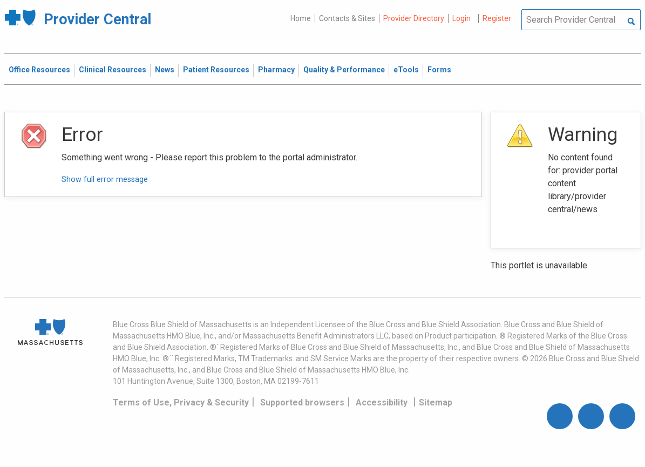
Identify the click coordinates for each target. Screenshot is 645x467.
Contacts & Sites (347, 18)
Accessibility (382, 402)
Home (300, 18)
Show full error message (105, 179)
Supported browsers (302, 402)
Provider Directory (413, 18)
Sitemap (435, 402)
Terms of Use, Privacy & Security (181, 402)
